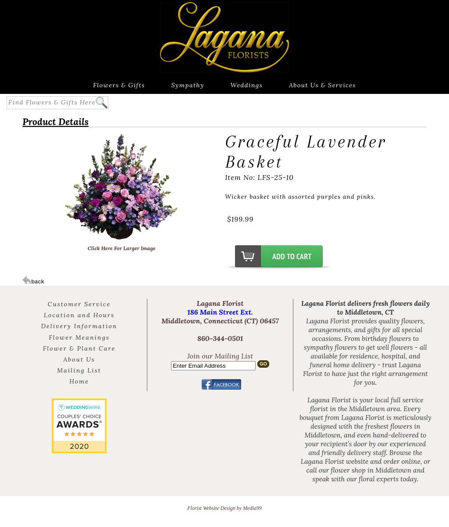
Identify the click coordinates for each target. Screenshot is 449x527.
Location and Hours (79, 315)
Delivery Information (79, 326)
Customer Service (79, 304)
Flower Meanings (79, 337)
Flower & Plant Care (79, 348)
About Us (79, 359)
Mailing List (79, 370)
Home (79, 381)
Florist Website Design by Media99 (224, 508)
